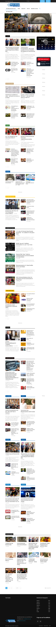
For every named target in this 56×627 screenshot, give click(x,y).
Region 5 (23, 484)
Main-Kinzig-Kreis (10, 290)
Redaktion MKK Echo (9, 213)
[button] (39, 8)
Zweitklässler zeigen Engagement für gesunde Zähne (11, 306)
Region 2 (8, 439)
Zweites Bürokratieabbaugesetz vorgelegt (10, 343)
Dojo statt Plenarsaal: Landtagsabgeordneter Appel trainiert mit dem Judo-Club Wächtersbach (30, 381)
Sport (7, 125)
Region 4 (8, 484)
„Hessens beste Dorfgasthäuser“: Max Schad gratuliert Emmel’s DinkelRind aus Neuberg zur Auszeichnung (31, 471)
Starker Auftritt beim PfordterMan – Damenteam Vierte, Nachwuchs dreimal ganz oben (14, 161)
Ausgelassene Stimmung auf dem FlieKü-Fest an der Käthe (31, 218)
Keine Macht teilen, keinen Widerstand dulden (14, 69)
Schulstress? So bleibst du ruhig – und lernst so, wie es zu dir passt (12, 96)
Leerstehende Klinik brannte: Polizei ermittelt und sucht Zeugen (27, 500)
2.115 (17, 588)
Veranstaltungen (10, 228)
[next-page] (8, 79)
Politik (7, 36)
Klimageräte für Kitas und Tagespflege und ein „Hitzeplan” (15, 511)
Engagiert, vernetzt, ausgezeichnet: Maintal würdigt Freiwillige (31, 429)
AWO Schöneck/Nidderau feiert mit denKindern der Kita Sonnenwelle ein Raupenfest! (24, 279)
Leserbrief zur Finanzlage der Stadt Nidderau (30, 63)
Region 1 (23, 396)
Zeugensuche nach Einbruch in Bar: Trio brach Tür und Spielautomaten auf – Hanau (14, 466)
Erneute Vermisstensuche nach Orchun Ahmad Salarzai (31, 478)
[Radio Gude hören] (43, 59)
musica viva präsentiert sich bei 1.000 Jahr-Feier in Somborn (11, 412)
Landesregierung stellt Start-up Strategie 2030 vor (30, 348)
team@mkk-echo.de (27, 618)
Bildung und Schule (10, 196)
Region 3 (23, 439)
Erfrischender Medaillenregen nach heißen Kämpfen (30, 160)
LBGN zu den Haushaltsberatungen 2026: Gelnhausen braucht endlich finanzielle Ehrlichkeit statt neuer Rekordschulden (30, 72)
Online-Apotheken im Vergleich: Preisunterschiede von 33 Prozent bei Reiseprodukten (15, 108)
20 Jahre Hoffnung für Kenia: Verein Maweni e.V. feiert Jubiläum (15, 423)
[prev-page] (6, 79)
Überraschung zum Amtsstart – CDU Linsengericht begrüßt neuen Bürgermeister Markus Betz (27, 456)
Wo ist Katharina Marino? (31, 293)
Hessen (7, 327)
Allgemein (8, 396)
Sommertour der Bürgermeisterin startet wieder (28, 411)
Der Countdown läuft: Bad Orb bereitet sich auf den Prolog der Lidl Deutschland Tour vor (12, 500)
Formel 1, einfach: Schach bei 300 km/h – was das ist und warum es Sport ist (27, 96)
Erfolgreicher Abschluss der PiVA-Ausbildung (11, 211)
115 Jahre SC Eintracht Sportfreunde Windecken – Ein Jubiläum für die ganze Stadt (25, 233)
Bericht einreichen (22, 620)
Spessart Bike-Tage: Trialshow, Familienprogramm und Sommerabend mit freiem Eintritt (25, 256)
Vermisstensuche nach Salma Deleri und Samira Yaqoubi (15, 517)
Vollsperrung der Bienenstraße (12, 454)
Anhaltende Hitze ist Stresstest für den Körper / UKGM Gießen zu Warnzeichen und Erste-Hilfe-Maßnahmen (30, 332)
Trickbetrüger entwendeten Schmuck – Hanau (30, 182)
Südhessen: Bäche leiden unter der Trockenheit (30, 299)
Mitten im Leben (9, 83)
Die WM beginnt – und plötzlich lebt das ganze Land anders (31, 107)
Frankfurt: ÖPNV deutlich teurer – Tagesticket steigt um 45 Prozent (31, 374)
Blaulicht (7, 171)
